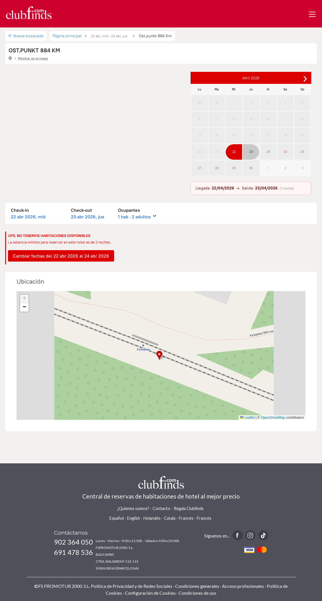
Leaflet (247, 418)
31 (216, 102)
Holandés (152, 518)
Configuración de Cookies (150, 593)
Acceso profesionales (243, 586)
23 (251, 151)
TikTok (263, 535)
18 (285, 135)
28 (217, 168)
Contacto (161, 508)
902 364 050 (73, 542)
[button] (161, 356)
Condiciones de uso (197, 593)
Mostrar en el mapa (33, 58)
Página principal (67, 35)
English (133, 518)
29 (234, 168)
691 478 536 (73, 552)
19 (302, 135)
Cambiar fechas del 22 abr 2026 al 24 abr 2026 (61, 256)
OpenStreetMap (273, 418)
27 (199, 168)
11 (285, 119)
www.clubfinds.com (29, 12)
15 (234, 135)
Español (116, 518)
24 (268, 151)
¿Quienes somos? (133, 508)
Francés (204, 518)
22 (234, 151)
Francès (186, 518)
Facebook (238, 535)
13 (199, 135)
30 (199, 102)
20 (199, 151)
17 (268, 135)
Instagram (250, 535)
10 (268, 119)
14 (216, 135)
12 (302, 119)
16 (251, 135)
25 (285, 151)
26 (302, 151)
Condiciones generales (197, 586)
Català (169, 518)
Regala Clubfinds (189, 508)
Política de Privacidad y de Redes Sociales (131, 586)
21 (216, 151)
